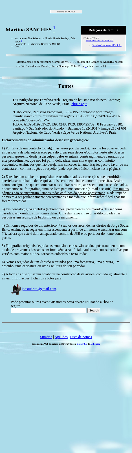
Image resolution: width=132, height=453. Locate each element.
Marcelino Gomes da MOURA (100, 40)
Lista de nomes (81, 337)
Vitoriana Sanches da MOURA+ (107, 45)
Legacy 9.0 (82, 344)
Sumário (46, 337)
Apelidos (61, 337)
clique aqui (79, 104)
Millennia (95, 344)
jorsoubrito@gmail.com (33, 289)
